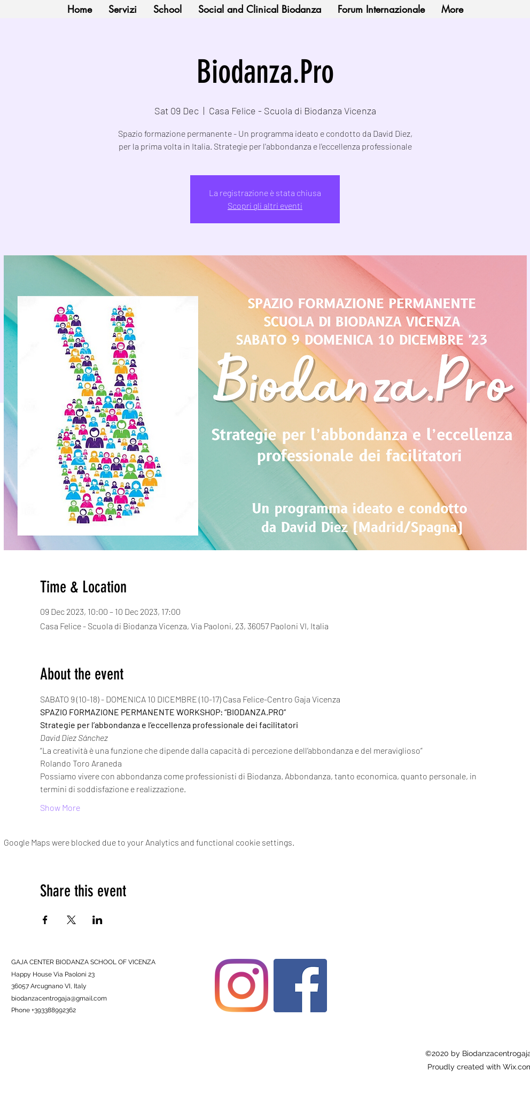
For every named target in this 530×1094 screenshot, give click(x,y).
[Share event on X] (71, 920)
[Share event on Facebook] (45, 920)
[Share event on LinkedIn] (97, 920)
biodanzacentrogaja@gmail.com (59, 998)
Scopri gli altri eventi (265, 205)
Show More (60, 807)
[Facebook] (300, 985)
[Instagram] (241, 985)
